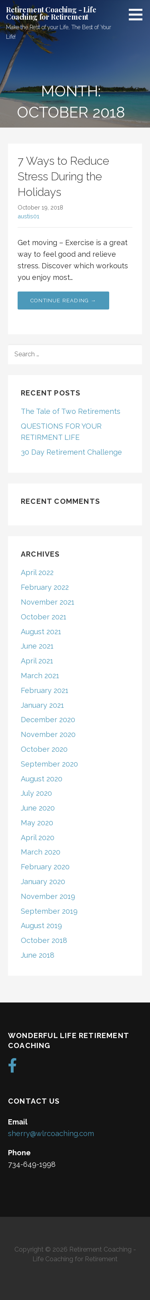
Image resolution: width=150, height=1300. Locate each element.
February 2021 (44, 690)
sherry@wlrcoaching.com (51, 1133)
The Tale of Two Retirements (70, 411)
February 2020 (45, 867)
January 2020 (43, 881)
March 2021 (40, 675)
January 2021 (42, 705)
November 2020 (48, 734)
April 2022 (37, 572)
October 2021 (43, 617)
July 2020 (36, 793)
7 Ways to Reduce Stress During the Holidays (63, 176)
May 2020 (37, 823)
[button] (138, 14)
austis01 (28, 216)
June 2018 (37, 955)
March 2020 (40, 852)
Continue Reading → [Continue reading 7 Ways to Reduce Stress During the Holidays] (63, 301)
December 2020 (48, 719)
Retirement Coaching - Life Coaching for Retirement (51, 13)
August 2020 (41, 779)
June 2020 (38, 808)
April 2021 (37, 661)
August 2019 (41, 925)
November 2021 (47, 602)
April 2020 (37, 837)
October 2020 (44, 749)
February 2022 (45, 587)
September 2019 (49, 911)
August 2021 (41, 631)
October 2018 (44, 940)
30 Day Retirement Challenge (71, 452)
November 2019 (48, 896)
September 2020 (49, 764)
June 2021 (37, 646)
